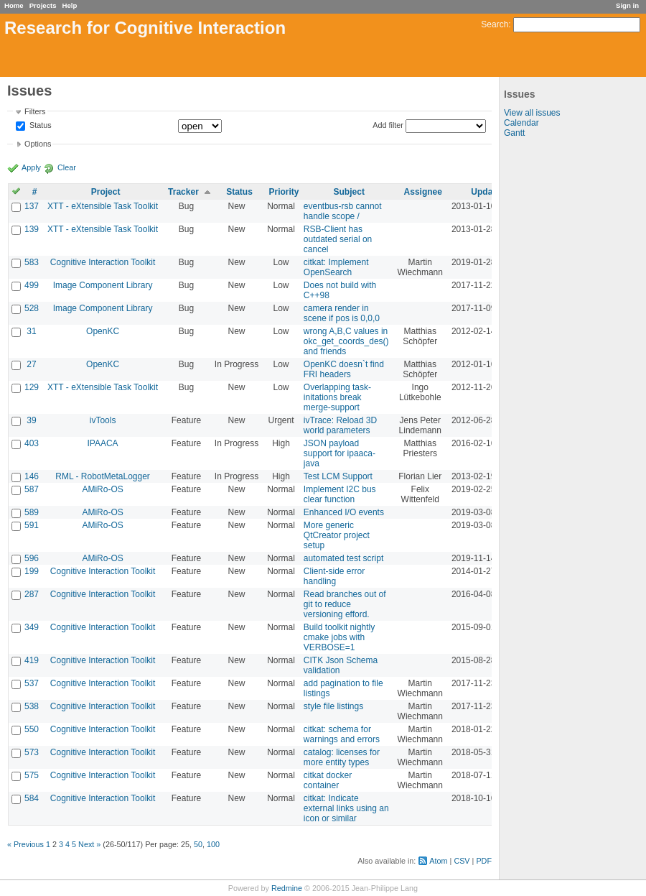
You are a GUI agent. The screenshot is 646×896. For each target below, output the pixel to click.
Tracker (183, 192)
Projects (43, 5)
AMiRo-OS (102, 489)
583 (31, 262)
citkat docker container (328, 780)
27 (31, 364)
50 (198, 844)
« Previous (25, 844)
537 (31, 683)
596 (31, 558)
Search (494, 24)
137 (31, 206)
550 (31, 729)
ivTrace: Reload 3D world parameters (340, 425)
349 (31, 627)
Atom (438, 860)
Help (70, 5)
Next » (89, 844)
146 (31, 476)
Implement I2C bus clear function (340, 494)
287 (31, 594)
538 (31, 706)
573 (31, 752)
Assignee (423, 192)
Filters (34, 111)
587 (31, 489)
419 (31, 660)
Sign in (627, 5)
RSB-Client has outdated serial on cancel (338, 239)
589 (31, 512)
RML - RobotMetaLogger (102, 476)
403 (31, 443)
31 (31, 331)
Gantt (514, 133)
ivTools (103, 420)
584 (31, 798)
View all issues (532, 113)
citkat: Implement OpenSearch (336, 267)
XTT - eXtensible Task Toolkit (102, 206)
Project (106, 192)
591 (31, 525)
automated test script (343, 558)
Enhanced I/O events (344, 512)
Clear (66, 167)
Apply (31, 167)
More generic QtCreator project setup (337, 535)
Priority (284, 192)
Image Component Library (103, 285)
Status (39, 125)
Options (37, 143)
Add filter (388, 125)
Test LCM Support (338, 476)
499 (31, 285)
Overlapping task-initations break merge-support (337, 397)
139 (31, 229)
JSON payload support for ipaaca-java (339, 453)
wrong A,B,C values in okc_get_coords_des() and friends (346, 341)
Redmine (286, 888)
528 (31, 308)
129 (31, 387)
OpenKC (102, 331)
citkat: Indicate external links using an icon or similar (346, 808)
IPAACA (103, 443)
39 (31, 420)
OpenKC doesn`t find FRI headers (344, 369)
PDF (484, 860)
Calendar (521, 123)
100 (213, 844)
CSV (461, 860)
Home (14, 5)
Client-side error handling (334, 576)
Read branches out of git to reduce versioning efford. (345, 604)
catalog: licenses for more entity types (342, 757)
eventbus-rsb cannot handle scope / (343, 211)
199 (31, 571)
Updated (488, 192)
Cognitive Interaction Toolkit (103, 262)
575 (31, 775)
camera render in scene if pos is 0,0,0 (342, 313)
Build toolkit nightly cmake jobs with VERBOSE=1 (339, 637)
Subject (349, 192)
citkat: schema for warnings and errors (342, 734)
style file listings (333, 706)
